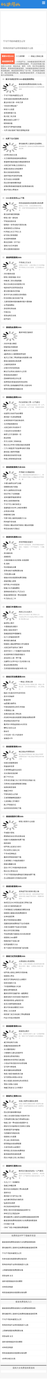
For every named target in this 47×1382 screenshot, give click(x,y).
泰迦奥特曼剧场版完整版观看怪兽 (17, 162)
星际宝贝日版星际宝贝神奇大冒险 (17, 1126)
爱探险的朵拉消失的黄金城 (14, 836)
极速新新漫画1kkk (14, 746)
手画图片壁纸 (9, 833)
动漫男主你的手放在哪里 (13, 413)
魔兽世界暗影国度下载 (12, 857)
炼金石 (6, 731)
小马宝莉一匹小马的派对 (13, 735)
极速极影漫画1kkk (14, 1026)
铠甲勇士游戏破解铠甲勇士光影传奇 (18, 385)
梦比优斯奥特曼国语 (12, 249)
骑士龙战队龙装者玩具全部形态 (16, 1081)
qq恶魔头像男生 (10, 703)
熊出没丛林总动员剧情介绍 (14, 284)
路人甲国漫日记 (10, 805)
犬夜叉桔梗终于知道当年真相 (15, 927)
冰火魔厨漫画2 (9, 1049)
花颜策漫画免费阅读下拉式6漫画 (16, 923)
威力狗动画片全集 (11, 1042)
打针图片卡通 (9, 1224)
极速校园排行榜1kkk (14, 816)
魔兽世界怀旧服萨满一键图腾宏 (16, 993)
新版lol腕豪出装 (10, 864)
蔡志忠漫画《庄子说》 (12, 242)
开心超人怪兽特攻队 (12, 1140)
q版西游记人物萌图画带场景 (15, 354)
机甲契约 (7, 319)
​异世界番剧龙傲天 (26, 542)
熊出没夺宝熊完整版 (12, 930)
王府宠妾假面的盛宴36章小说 (15, 668)
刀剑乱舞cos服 (9, 574)
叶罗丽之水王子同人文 (12, 232)
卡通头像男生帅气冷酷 (12, 483)
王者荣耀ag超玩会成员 (13, 770)
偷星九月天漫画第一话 (12, 434)
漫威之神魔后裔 (10, 1186)
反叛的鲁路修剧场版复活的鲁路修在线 (19, 186)
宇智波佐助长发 (10, 221)
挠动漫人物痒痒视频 (12, 452)
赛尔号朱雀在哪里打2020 (13, 1007)
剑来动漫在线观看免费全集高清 (16, 99)
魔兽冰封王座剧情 (11, 351)
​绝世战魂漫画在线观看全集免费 (31, 203)
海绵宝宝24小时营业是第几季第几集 (18, 903)
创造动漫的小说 (10, 983)
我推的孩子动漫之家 (12, 941)
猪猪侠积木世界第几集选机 (14, 1060)
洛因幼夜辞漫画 (10, 787)
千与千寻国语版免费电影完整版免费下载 (19, 875)
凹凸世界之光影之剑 (12, 850)
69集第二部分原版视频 (13, 281)
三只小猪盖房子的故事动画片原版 (17, 448)
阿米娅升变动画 (10, 522)
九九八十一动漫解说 (12, 1182)
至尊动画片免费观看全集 (13, 571)
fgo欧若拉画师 (9, 1203)
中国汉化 (7, 312)
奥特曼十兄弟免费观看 (12, 417)
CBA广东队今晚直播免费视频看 (16, 1227)
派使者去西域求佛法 (12, 1056)
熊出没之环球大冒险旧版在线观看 (17, 445)
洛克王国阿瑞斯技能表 (12, 1004)
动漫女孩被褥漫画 (11, 763)
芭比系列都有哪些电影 (12, 183)
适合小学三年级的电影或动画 (15, 868)
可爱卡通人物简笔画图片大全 (15, 518)
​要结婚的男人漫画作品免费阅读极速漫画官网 (31, 144)
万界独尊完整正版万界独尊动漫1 (16, 1119)
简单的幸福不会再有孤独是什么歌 (15, 1264)
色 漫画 (7, 564)
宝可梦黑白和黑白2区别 (13, 1077)
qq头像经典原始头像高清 (13, 1200)
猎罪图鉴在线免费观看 (12, 1144)
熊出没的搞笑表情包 (12, 172)
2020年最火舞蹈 (10, 344)
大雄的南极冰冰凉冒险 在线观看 (16, 560)
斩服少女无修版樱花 (12, 588)
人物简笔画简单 (10, 364)
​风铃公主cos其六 (25, 612)
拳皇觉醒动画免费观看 (12, 1070)
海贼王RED (8, 791)
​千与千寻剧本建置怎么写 (14, 41)
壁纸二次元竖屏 (10, 1011)
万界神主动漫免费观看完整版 (15, 784)
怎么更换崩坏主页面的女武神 (15, 878)
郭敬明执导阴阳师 (11, 347)
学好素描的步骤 (10, 567)
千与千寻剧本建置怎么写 (13, 95)
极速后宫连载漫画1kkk (15, 677)
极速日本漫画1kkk (14, 607)
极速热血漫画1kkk (14, 327)
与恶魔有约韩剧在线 (12, 1133)
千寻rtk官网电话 (10, 854)
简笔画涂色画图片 (11, 375)
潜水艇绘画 (8, 553)
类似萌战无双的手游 (12, 721)
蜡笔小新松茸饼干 (11, 630)
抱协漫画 (7, 843)
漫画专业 (7, 1193)
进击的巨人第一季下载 (12, 658)
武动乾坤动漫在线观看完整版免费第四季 (19, 717)
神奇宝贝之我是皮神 (12, 1213)
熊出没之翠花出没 (11, 871)
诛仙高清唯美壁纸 (11, 665)
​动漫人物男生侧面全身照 (28, 1101)
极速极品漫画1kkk (14, 397)
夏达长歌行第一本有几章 (13, 102)
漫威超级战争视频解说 (12, 634)
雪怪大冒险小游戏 (11, 1084)
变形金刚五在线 (10, 316)
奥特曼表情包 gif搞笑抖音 (14, 1000)
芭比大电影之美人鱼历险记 (14, 1158)
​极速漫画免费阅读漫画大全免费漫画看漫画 (31, 84)
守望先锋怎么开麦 (11, 794)
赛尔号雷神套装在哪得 (12, 920)
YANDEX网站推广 (11, 106)
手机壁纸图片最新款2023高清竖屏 (17, 934)
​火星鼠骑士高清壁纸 (27, 961)
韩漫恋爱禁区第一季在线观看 (15, 595)
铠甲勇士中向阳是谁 (12, 585)
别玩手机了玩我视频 (12, 494)
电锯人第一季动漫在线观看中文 (16, 1123)
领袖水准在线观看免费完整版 (15, 578)
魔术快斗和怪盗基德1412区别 (15, 724)
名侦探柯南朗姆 (10, 239)
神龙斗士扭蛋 (9, 109)
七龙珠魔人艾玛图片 (12, 801)
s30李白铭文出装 (10, 155)
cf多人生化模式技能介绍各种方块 (17, 1116)
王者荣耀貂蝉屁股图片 (12, 798)
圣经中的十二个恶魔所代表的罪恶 (17, 651)
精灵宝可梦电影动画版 (12, 127)
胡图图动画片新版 (11, 487)
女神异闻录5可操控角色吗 (14, 420)
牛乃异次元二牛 (10, 599)
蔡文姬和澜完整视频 (12, 214)
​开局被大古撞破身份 (27, 472)
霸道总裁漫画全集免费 (12, 361)
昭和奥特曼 (8, 123)
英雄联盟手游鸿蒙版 (12, 1130)
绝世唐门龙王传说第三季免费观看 (17, 1014)
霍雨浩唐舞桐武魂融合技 (13, 389)
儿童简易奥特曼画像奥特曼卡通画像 (18, 302)
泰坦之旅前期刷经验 (12, 501)
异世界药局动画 (10, 309)
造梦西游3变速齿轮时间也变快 (16, 382)
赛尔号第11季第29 (11, 190)
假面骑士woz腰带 (10, 937)
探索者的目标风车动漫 (12, 455)
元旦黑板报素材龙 (11, 424)
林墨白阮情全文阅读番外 (13, 169)
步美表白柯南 (9, 511)
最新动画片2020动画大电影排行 (16, 997)
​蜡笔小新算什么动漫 (27, 821)
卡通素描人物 (9, 710)
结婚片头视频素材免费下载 (14, 840)
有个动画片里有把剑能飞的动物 (16, 948)
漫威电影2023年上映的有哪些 (15, 508)
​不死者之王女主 (25, 262)
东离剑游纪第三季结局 (12, 714)
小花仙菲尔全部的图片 (12, 431)
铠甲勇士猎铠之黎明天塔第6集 (16, 972)
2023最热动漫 (9, 274)
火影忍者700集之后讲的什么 (15, 165)
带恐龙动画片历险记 (12, 529)
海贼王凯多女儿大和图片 (13, 1088)
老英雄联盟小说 (10, 113)
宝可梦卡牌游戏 (10, 1067)
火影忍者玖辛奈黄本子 (12, 427)
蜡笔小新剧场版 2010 (12, 277)
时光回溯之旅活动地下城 (13, 298)
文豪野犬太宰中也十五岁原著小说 (17, 661)
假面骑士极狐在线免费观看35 (15, 913)
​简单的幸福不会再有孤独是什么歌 (18, 48)
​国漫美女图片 (24, 1031)
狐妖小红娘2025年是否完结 (14, 693)
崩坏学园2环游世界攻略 (13, 176)
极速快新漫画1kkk (14, 886)
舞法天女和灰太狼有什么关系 (15, 371)
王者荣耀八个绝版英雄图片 (14, 861)
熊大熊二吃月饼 (10, 116)
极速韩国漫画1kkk (14, 257)
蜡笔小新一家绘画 (11, 218)
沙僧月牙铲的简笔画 (12, 368)
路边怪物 (7, 438)
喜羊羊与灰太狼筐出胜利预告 (15, 295)
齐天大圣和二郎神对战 (12, 441)
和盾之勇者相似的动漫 (12, 459)
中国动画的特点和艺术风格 (14, 707)
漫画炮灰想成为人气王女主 (14, 592)
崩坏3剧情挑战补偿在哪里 (12, 1281)
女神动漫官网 (9, 917)
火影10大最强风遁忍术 (13, 906)
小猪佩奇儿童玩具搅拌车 (13, 1053)
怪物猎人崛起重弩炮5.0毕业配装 (16, 644)
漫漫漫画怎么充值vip (12, 228)
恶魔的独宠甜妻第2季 (12, 1046)
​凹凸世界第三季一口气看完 (29, 402)
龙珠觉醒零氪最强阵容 (12, 497)
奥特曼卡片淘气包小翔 (12, 1196)
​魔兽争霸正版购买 (26, 332)
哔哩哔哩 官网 (9, 515)
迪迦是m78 (8, 738)
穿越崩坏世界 (9, 766)
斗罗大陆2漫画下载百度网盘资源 (16, 130)
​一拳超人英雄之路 (26, 682)
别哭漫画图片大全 (11, 944)
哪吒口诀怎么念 (10, 728)
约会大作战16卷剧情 (12, 1018)
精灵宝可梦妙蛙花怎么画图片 (15, 979)
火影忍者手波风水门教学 (13, 647)
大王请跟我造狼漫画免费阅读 (15, 158)
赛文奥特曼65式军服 (12, 291)
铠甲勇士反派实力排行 (12, 847)
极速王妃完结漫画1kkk (15, 956)
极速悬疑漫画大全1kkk (15, 467)
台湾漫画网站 (9, 305)
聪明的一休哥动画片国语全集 (15, 225)
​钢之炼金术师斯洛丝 (27, 752)
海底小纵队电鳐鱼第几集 (13, 1074)
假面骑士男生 (9, 976)
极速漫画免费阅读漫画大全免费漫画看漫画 (20, 1220)
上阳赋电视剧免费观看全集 (12, 1270)
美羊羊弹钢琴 (9, 696)
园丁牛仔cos (9, 777)
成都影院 (7, 557)
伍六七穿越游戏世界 (12, 637)
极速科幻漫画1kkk (14, 1166)
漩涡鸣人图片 (9, 623)
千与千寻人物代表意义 (12, 504)
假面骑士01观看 (10, 1137)
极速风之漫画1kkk (14, 1096)
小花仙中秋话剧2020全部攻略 (15, 1063)
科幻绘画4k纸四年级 (12, 1206)
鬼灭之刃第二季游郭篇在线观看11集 (18, 357)
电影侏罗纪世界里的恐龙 (13, 288)
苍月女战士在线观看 (12, 179)
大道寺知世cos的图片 (12, 1147)
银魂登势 (7, 700)
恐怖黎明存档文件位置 (12, 378)
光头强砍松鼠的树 (11, 773)
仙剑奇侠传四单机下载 (12, 808)
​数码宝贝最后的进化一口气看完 (31, 1171)
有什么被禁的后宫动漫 (12, 490)
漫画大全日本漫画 (11, 246)
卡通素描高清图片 (11, 627)
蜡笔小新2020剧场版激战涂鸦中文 (17, 1210)
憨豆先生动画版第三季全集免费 (16, 1189)
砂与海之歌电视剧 (11, 235)
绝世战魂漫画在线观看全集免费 (14, 1292)
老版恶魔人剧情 (10, 581)
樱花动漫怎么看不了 (12, 120)
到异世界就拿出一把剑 (38, 56)
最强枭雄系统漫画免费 (12, 1154)
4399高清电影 (7, 1287)
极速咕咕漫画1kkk (14, 537)
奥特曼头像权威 (10, 640)
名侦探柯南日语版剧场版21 (14, 654)
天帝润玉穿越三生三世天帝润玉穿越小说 (19, 780)
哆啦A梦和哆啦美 (10, 990)
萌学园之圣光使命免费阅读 (14, 1151)
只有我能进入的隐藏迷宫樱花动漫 (17, 910)
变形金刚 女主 (7, 1276)
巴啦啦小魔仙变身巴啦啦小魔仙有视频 (19, 525)
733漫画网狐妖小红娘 (12, 986)
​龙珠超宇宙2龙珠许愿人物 (29, 891)
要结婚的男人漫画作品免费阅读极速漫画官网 (21, 1217)
